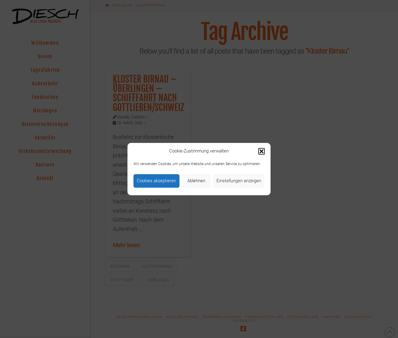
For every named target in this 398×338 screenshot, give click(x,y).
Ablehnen (196, 180)
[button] (262, 151)
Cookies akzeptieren (156, 180)
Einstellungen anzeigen (238, 180)
